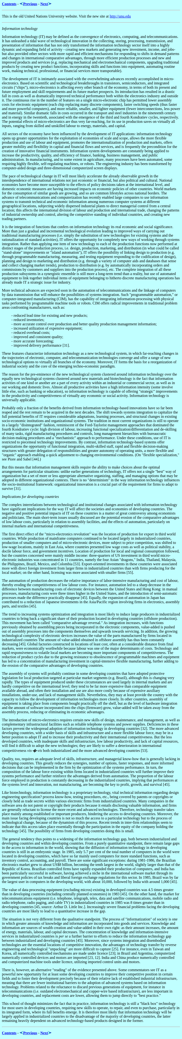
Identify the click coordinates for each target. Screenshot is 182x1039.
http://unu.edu (120, 16)
